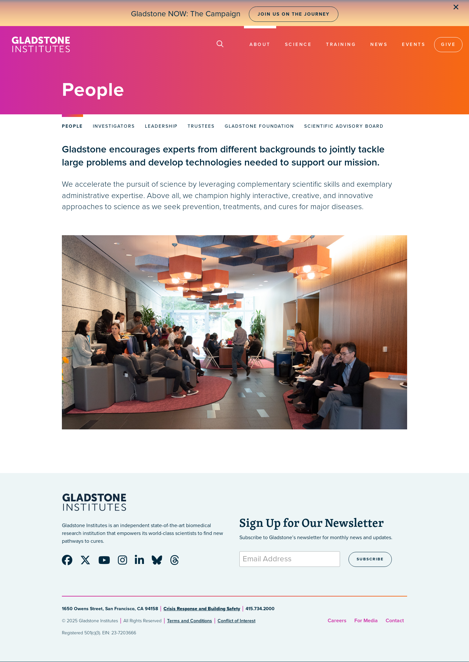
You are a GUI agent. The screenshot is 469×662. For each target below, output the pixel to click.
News (379, 44)
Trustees (201, 126)
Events (413, 44)
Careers (337, 620)
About (260, 44)
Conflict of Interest (236, 621)
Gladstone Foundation (259, 126)
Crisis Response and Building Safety (201, 609)
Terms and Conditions (189, 621)
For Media (366, 620)
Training (341, 44)
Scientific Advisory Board (344, 126)
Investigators (114, 126)
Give (448, 44)
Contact (395, 620)
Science (298, 44)
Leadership (161, 126)
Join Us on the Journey (294, 14)
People (72, 126)
